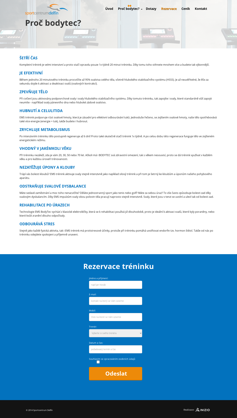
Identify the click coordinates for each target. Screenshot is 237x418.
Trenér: (93, 326)
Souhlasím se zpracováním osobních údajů (112, 358)
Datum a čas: (96, 342)
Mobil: (92, 310)
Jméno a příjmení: (98, 278)
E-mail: (92, 294)
